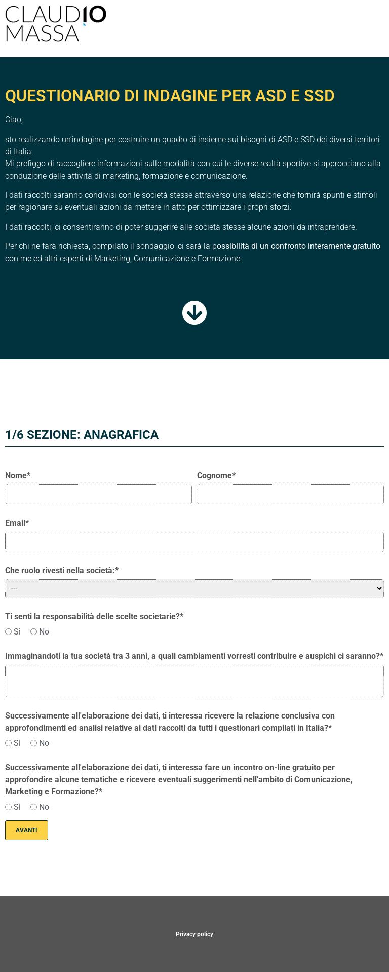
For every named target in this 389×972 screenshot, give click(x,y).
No (39, 632)
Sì (13, 632)
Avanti (26, 830)
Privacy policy (194, 934)
